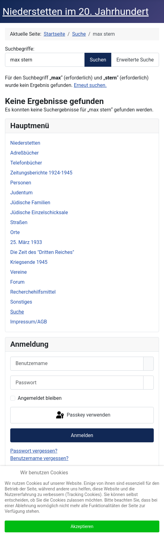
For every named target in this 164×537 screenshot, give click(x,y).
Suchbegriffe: (19, 49)
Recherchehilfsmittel (33, 292)
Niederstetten (25, 143)
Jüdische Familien (30, 202)
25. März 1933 (26, 242)
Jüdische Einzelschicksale (39, 212)
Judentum (21, 193)
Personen (20, 183)
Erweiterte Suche (135, 60)
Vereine (18, 272)
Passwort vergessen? (33, 451)
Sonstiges (21, 302)
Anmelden (82, 435)
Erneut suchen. (90, 85)
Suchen (98, 60)
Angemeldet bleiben (40, 398)
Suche (17, 312)
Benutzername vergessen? (39, 458)
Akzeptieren (82, 526)
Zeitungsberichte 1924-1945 (41, 173)
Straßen (18, 222)
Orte (15, 232)
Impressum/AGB (28, 322)
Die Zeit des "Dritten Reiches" (42, 252)
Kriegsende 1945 (29, 262)
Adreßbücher (24, 153)
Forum (17, 282)
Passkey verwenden (82, 415)
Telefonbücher (26, 163)
